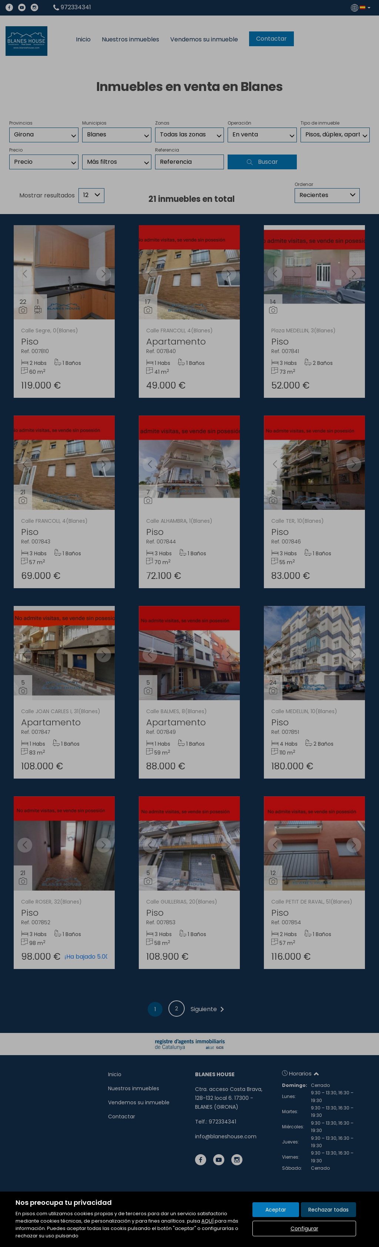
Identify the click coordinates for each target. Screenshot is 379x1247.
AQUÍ (207, 1220)
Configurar (304, 1228)
